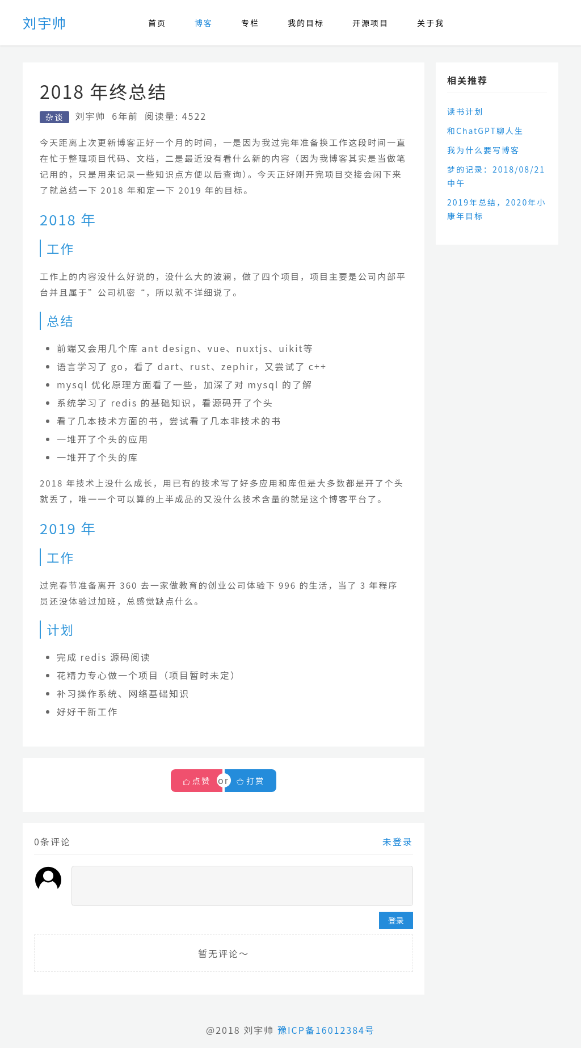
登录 (396, 920)
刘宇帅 (45, 22)
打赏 (250, 780)
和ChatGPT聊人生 (485, 130)
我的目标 (306, 22)
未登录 (397, 841)
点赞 (201, 780)
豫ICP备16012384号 (326, 1030)
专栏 (250, 22)
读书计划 (465, 111)
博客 (204, 22)
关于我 (430, 22)
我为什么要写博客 (483, 150)
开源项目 (370, 22)
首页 (157, 22)
